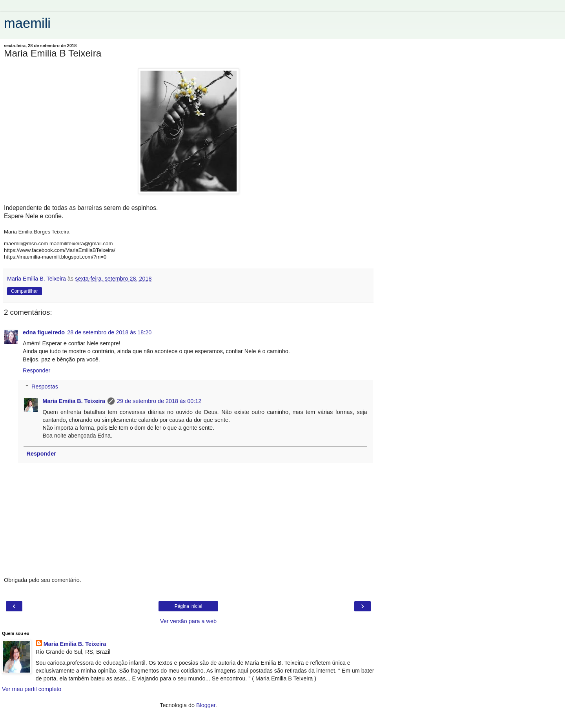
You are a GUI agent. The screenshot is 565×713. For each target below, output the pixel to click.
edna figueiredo (44, 332)
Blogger (205, 705)
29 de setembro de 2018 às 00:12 (159, 401)
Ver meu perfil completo (31, 689)
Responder (36, 370)
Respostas (44, 386)
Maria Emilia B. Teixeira (73, 401)
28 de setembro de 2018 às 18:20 (109, 332)
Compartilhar (24, 291)
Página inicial (188, 606)
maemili (27, 23)
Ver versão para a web (188, 621)
